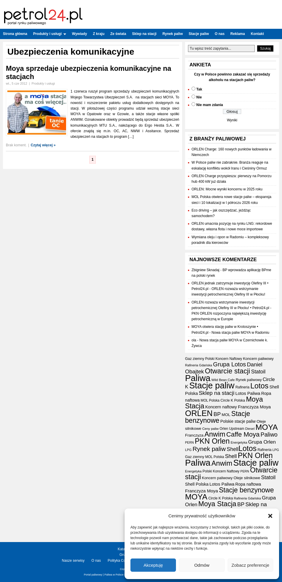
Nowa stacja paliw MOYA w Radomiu (240, 333)
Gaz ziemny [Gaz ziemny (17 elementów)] (194, 359)
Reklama (237, 34)
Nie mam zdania (209, 105)
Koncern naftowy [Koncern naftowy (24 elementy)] (221, 407)
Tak (199, 89)
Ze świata (118, 34)
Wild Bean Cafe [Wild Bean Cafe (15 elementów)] (223, 380)
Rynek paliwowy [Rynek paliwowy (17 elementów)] (248, 380)
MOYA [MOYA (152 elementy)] (267, 427)
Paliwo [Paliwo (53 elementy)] (269, 434)
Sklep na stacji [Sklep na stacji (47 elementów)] (216, 393)
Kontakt (257, 34)
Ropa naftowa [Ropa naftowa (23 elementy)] (248, 484)
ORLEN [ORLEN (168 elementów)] (199, 413)
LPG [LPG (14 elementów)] (188, 450)
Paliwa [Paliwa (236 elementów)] (197, 378)
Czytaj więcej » (43, 145)
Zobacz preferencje (250, 565)
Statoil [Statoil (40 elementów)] (258, 372)
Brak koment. (16, 145)
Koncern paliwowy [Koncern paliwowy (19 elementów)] (258, 358)
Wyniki (232, 120)
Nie (199, 97)
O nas (219, 34)
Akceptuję (153, 565)
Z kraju (98, 34)
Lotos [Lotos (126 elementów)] (259, 386)
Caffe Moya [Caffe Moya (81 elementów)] (243, 434)
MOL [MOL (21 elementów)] (226, 414)
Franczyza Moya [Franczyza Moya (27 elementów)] (254, 406)
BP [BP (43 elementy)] (217, 414)
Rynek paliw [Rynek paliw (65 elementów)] (209, 448)
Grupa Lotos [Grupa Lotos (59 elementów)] (229, 364)
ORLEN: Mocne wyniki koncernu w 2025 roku (227, 189)
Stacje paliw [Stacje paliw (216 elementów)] (211, 385)
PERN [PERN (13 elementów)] (189, 442)
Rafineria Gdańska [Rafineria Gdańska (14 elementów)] (198, 365)
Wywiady (79, 34)
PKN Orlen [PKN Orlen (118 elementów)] (212, 441)
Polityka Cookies (121, 560)
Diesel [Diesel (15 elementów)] (250, 428)
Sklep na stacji (144, 34)
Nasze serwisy (73, 560)
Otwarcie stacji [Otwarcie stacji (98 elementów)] (227, 371)
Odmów (201, 565)
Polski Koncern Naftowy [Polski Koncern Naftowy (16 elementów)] (223, 359)
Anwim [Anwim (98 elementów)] (214, 434)
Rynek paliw (172, 34)
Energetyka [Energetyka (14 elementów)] (239, 442)
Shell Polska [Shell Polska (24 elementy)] (197, 484)
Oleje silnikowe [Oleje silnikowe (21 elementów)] (247, 478)
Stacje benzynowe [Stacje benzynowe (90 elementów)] (217, 417)
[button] (270, 516)
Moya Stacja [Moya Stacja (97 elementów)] (217, 504)
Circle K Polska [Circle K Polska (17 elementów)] (233, 400)
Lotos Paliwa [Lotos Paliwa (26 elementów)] (247, 393)
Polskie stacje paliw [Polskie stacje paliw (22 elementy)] (238, 421)
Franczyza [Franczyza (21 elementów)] (194, 435)
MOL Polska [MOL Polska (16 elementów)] (210, 400)
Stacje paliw (199, 34)
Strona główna (15, 34)
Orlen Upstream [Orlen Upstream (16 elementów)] (232, 429)
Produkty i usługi (49, 34)
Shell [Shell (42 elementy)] (233, 449)
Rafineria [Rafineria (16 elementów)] (242, 387)
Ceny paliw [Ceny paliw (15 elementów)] (210, 428)
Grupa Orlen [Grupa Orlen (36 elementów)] (262, 442)
